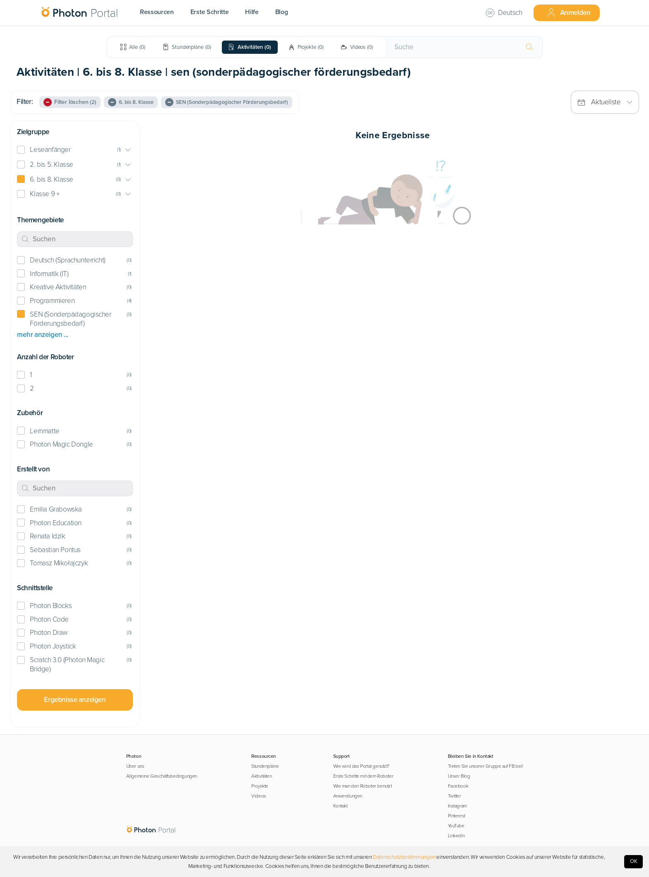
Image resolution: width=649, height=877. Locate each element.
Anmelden (568, 12)
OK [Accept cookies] (633, 861)
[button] (75, 150)
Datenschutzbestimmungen (404, 857)
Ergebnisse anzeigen (75, 699)
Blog (281, 12)
